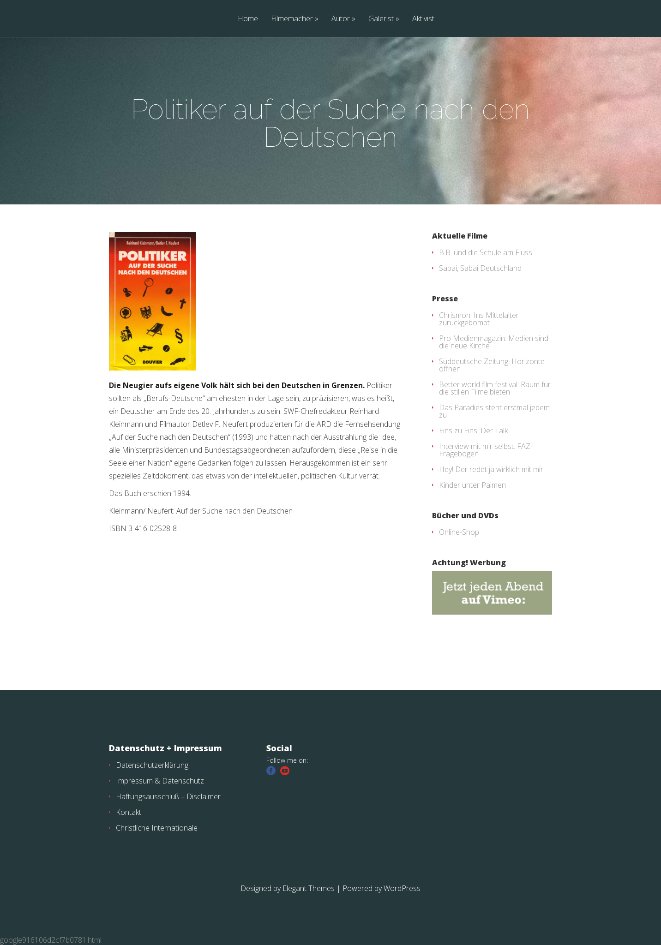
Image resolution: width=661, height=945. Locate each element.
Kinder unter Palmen (472, 485)
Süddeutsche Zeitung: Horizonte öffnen (492, 365)
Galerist (381, 19)
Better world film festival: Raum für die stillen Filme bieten (495, 388)
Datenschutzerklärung (152, 765)
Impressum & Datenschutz (160, 781)
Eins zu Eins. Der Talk (473, 430)
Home (248, 19)
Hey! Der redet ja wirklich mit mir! (492, 469)
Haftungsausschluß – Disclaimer (168, 796)
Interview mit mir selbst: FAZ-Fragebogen (486, 450)
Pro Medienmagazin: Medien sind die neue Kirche (493, 342)
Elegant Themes (308, 888)
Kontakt (128, 812)
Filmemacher (292, 19)
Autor (340, 19)
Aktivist (423, 19)
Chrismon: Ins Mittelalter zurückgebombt (479, 319)
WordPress (402, 888)
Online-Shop (459, 532)
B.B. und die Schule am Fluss (485, 252)
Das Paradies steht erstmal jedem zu (494, 411)
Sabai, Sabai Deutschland (480, 268)
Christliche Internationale (157, 828)
